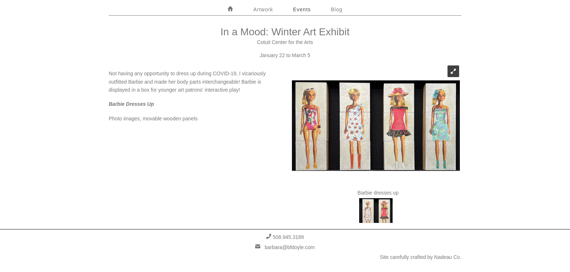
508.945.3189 (285, 237)
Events (302, 9)
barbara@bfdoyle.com (285, 247)
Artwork (263, 9)
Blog (336, 9)
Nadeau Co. (447, 257)
